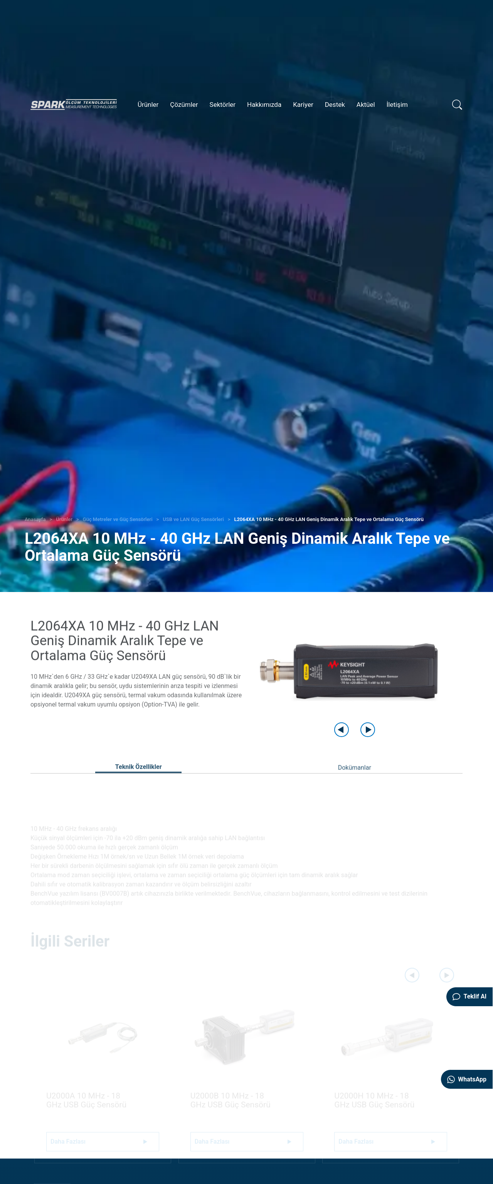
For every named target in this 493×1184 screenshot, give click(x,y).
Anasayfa (35, 519)
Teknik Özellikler (138, 778)
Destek (335, 104)
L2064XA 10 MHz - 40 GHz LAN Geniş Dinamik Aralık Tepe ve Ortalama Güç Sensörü (329, 519)
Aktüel (366, 104)
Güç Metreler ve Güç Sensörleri (118, 519)
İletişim (397, 104)
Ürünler (148, 104)
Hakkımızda (264, 104)
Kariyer (303, 104)
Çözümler (184, 104)
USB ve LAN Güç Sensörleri (193, 519)
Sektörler (223, 104)
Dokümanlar (354, 779)
